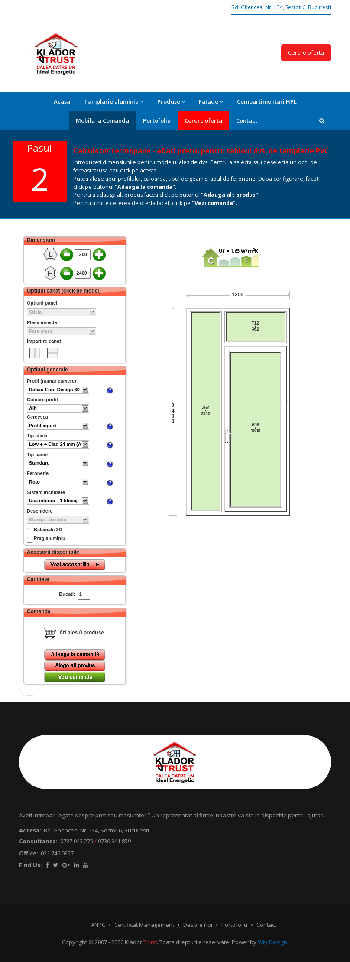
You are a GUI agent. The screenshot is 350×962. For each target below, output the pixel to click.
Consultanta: (38, 841)
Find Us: (30, 865)
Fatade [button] (211, 102)
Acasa (62, 101)
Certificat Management (144, 925)
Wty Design (272, 942)
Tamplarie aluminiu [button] (113, 102)
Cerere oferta (306, 52)
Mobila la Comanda (102, 120)
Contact (246, 120)
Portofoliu (157, 120)
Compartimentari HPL (267, 101)
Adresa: (30, 830)
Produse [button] (171, 102)
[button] (322, 120)
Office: (28, 853)
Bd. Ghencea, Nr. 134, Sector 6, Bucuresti (281, 7)
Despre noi (197, 925)
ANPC (98, 925)
